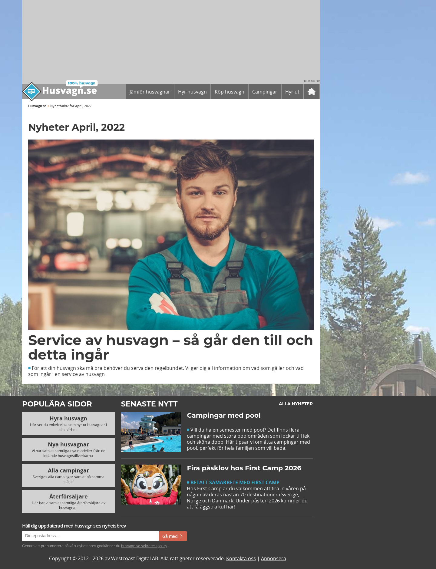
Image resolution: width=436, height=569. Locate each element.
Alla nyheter (296, 403)
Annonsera (273, 558)
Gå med (173, 536)
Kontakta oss (241, 558)
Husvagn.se (37, 106)
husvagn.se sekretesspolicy (144, 545)
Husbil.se (312, 81)
